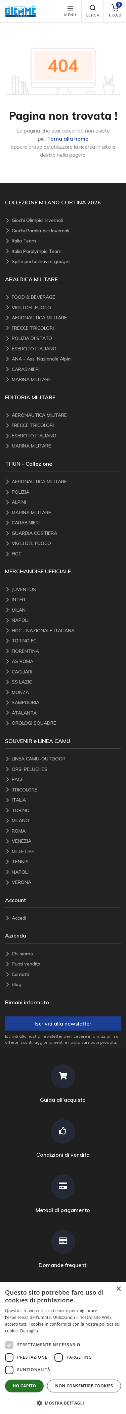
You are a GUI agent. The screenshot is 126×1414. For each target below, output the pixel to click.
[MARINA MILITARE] (66, 379)
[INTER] (66, 600)
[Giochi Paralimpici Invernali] (66, 231)
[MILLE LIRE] (66, 852)
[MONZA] (66, 692)
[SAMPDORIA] (66, 702)
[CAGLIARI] (66, 672)
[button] (22, 11)
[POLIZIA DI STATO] (66, 338)
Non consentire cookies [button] (84, 1386)
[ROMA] (66, 831)
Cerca (93, 11)
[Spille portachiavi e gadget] (66, 261)
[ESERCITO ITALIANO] (66, 349)
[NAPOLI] (66, 620)
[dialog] (63, 1348)
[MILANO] (66, 821)
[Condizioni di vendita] (63, 1138)
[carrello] (114, 11)
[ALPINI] (66, 502)
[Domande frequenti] (63, 1249)
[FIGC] (66, 554)
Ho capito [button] (24, 1386)
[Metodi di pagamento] (63, 1194)
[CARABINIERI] (66, 369)
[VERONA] (66, 882)
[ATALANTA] (66, 713)
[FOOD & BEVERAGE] (66, 297)
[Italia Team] (66, 241)
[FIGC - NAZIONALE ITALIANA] (66, 631)
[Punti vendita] (66, 964)
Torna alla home (67, 138)
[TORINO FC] (66, 641)
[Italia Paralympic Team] (66, 251)
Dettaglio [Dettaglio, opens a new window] (29, 1331)
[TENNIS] (66, 862)
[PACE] (66, 779)
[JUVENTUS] (66, 590)
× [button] (118, 1289)
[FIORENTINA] (66, 651)
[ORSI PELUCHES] (66, 769)
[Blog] (66, 984)
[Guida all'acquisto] (63, 1083)
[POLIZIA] (66, 492)
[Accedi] (66, 918)
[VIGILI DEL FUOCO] (66, 308)
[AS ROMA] (66, 661)
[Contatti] (66, 974)
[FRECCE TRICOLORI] (66, 328)
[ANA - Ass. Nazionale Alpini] (66, 359)
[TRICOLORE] (66, 790)
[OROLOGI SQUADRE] (66, 723)
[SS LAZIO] (66, 682)
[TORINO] (66, 810)
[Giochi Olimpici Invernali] (66, 220)
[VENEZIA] (66, 841)
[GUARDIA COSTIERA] (66, 533)
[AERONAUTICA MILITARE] (66, 318)
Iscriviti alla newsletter (63, 1023)
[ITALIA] (66, 800)
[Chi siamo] (66, 954)
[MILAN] (66, 610)
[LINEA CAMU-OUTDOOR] (66, 759)
